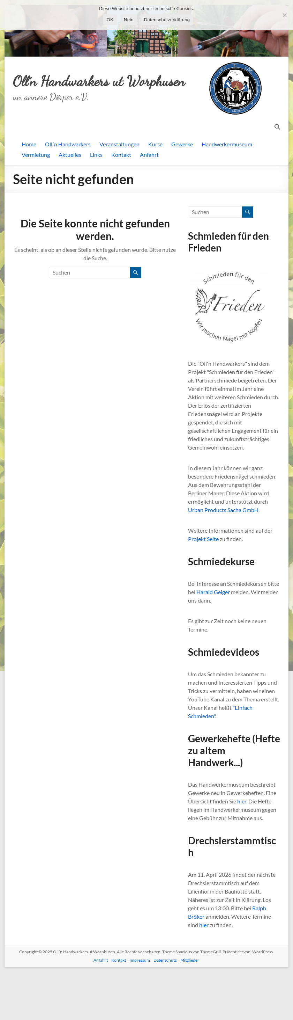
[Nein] (284, 15)
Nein (129, 19)
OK (110, 19)
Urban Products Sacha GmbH (223, 557)
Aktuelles (70, 202)
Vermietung (36, 202)
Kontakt (121, 202)
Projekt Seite (203, 586)
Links (96, 202)
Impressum (139, 1008)
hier (241, 849)
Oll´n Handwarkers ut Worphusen (101, 133)
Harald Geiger (213, 639)
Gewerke (182, 192)
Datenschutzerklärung (167, 19)
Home (29, 192)
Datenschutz (165, 1008)
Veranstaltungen (119, 192)
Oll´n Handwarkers (68, 192)
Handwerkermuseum (227, 192)
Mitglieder (189, 1008)
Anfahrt (149, 202)
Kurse (155, 192)
